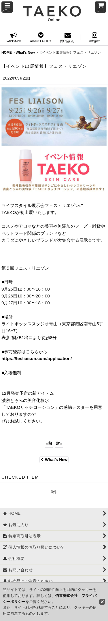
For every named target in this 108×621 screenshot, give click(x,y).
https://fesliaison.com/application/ (36, 358)
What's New (54, 459)
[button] (7, 7)
